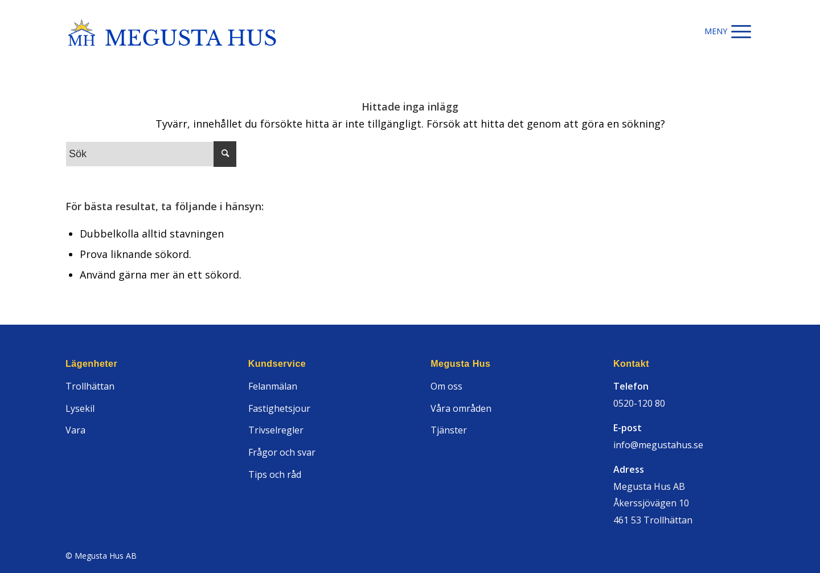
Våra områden (460, 408)
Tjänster (448, 430)
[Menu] (741, 31)
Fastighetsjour (279, 408)
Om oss (446, 386)
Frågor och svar (281, 452)
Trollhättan (89, 386)
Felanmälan (272, 386)
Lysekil (80, 408)
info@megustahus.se (658, 445)
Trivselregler (276, 430)
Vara (75, 430)
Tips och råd (274, 474)
